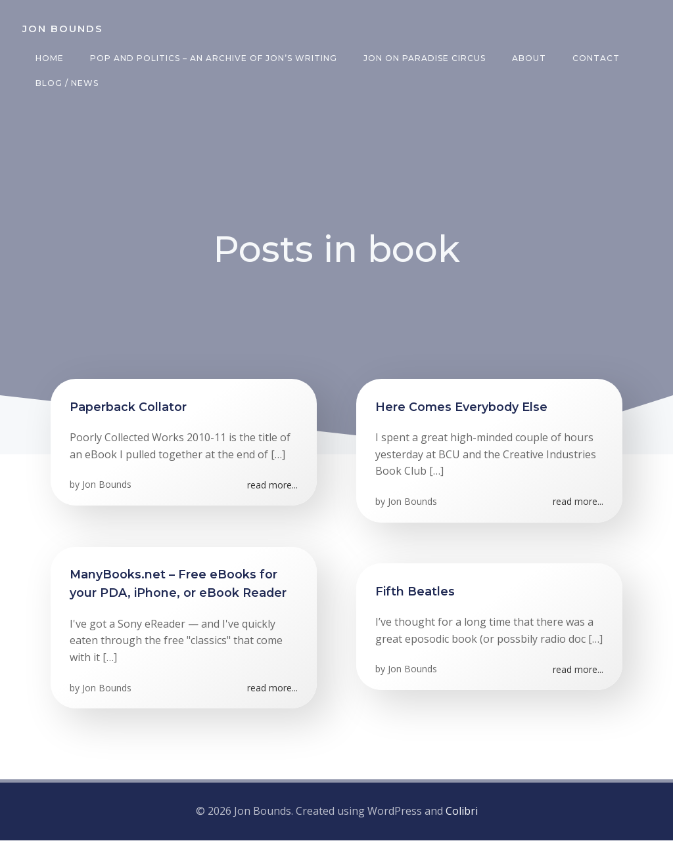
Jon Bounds (107, 488)
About (528, 58)
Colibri (462, 813)
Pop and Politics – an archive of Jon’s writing (212, 58)
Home (48, 58)
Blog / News (65, 83)
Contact (594, 58)
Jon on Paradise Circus (423, 58)
